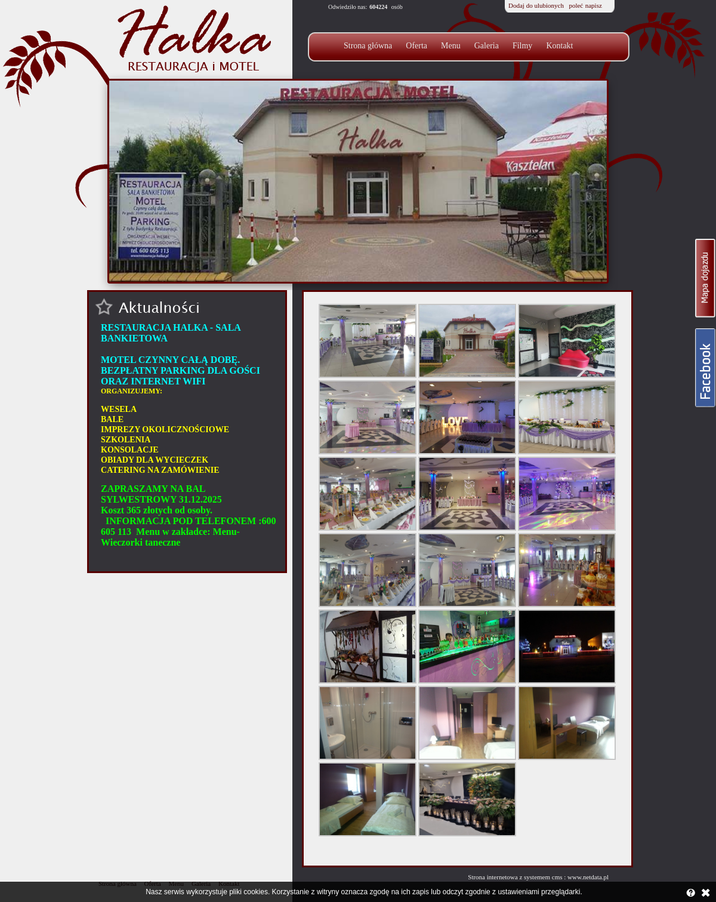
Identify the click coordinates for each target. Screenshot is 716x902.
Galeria (486, 45)
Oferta (416, 45)
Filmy (522, 45)
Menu (451, 45)
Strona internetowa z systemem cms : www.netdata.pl (538, 877)
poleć (576, 5)
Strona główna (368, 45)
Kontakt (559, 45)
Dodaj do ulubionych (536, 5)
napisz (593, 5)
